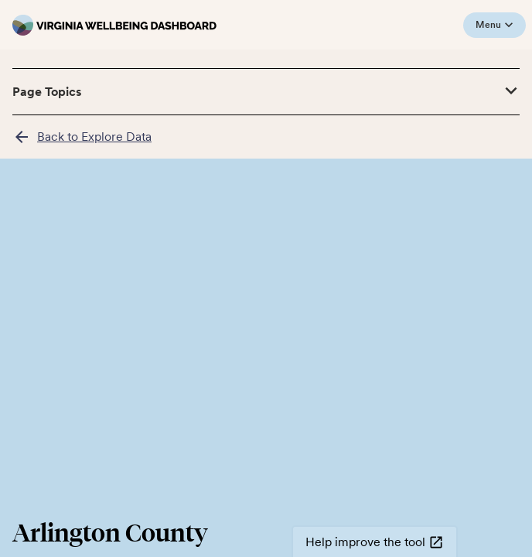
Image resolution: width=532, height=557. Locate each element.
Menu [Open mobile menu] (494, 25)
